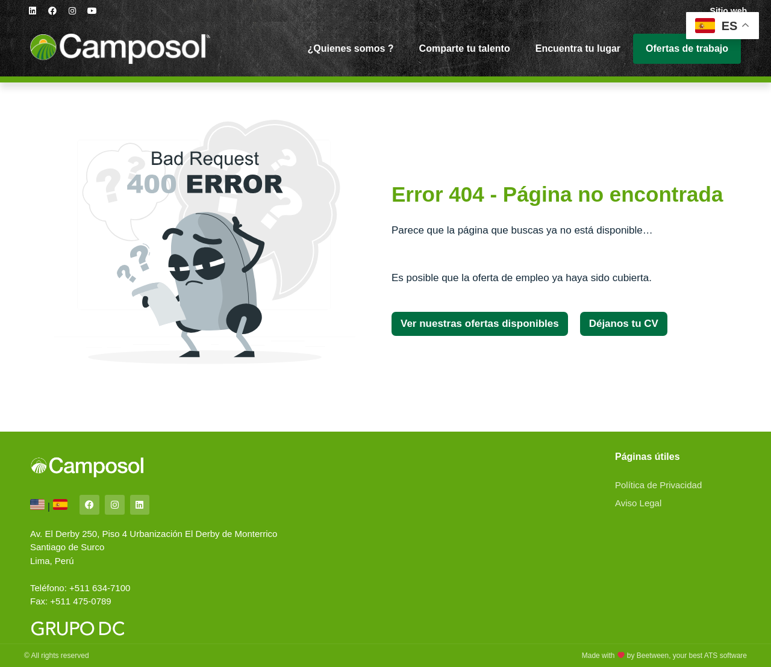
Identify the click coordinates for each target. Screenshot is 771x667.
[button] (480, 324)
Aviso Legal (638, 503)
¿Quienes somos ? (350, 48)
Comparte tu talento (464, 48)
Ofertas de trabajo (687, 48)
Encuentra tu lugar (577, 48)
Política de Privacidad (658, 485)
